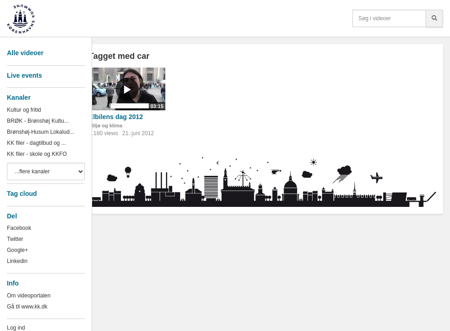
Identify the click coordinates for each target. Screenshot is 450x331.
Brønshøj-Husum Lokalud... (40, 132)
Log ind (16, 328)
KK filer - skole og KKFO (37, 154)
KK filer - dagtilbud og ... (36, 143)
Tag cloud (22, 193)
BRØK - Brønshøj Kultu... (38, 121)
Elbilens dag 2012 (116, 116)
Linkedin (17, 261)
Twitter (15, 239)
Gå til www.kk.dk (27, 306)
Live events (24, 75)
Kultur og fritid (24, 110)
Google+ (17, 250)
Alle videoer (25, 53)
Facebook (19, 228)
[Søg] (434, 18)
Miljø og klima (106, 125)
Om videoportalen (29, 295)
